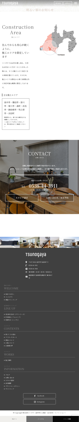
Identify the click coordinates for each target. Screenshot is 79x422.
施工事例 (8, 360)
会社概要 (8, 384)
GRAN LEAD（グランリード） (15, 314)
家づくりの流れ (10, 334)
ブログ (7, 375)
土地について (9, 343)
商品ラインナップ (11, 299)
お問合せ (68, 3)
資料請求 (58, 3)
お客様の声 (9, 346)
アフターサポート (11, 337)
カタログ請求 (22, 197)
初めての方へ (9, 294)
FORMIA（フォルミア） (13, 317)
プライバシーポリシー (12, 387)
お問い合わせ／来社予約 (57, 197)
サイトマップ (9, 389)
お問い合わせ (9, 378)
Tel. (39, 186)
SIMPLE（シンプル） (12, 320)
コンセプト (9, 297)
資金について (9, 340)
